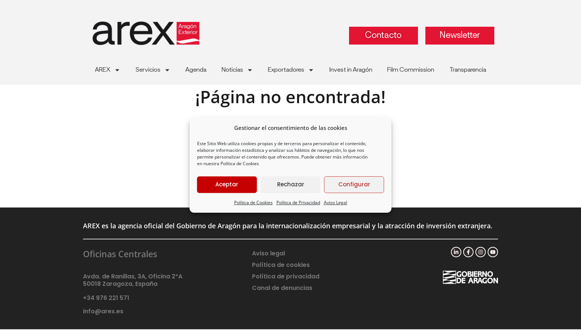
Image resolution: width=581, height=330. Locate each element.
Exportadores (291, 70)
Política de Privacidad (298, 202)
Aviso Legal (335, 202)
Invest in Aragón (350, 70)
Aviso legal (268, 253)
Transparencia (467, 70)
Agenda (195, 70)
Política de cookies (281, 265)
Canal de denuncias (282, 288)
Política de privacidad (285, 276)
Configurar (354, 184)
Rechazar (290, 184)
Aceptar (226, 184)
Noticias (237, 70)
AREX (107, 70)
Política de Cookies (239, 163)
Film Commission (410, 70)
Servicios (153, 70)
